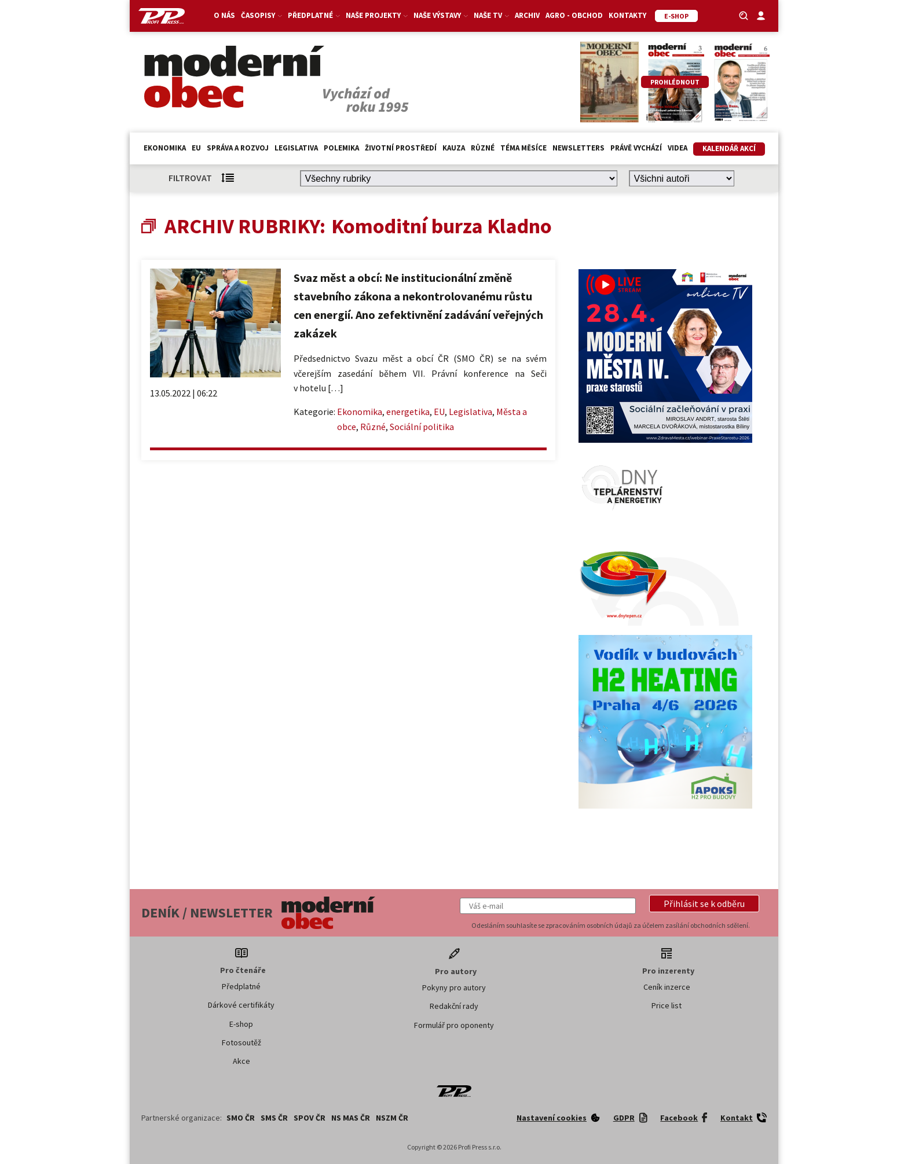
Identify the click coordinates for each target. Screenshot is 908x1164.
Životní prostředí (401, 148)
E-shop (241, 1024)
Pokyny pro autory (454, 987)
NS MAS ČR (350, 1117)
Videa (677, 148)
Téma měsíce (523, 148)
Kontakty (627, 15)
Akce (241, 1061)
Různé (483, 148)
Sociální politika (422, 426)
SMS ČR (274, 1117)
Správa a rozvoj (238, 148)
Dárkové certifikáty (241, 1005)
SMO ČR (240, 1117)
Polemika (341, 148)
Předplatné (314, 15)
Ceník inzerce (666, 987)
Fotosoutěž (241, 1042)
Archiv (527, 15)
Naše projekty (377, 15)
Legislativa (296, 148)
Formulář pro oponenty (454, 1025)
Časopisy (261, 15)
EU (196, 148)
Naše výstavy (440, 15)
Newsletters (578, 148)
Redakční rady (454, 1006)
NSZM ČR (392, 1117)
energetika (408, 411)
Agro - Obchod (574, 15)
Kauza (453, 148)
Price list (666, 1005)
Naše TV (491, 15)
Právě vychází (636, 148)
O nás (224, 15)
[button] (704, 903)
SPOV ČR (309, 1117)
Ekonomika (165, 148)
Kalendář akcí (729, 148)
